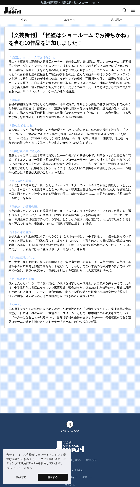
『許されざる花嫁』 (21, 232)
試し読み (116, 19)
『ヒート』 (16, 304)
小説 (24, 19)
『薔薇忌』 (16, 99)
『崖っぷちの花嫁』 (21, 180)
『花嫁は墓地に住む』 (23, 257)
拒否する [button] (21, 477)
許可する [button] (53, 477)
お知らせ (91, 460)
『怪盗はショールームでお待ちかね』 (33, 57)
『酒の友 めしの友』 (22, 125)
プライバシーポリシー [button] (21, 468)
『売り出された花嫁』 (23, 279)
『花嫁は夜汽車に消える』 (26, 151)
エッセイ (70, 19)
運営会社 (70, 484)
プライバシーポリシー (79, 477)
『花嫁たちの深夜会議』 (24, 206)
